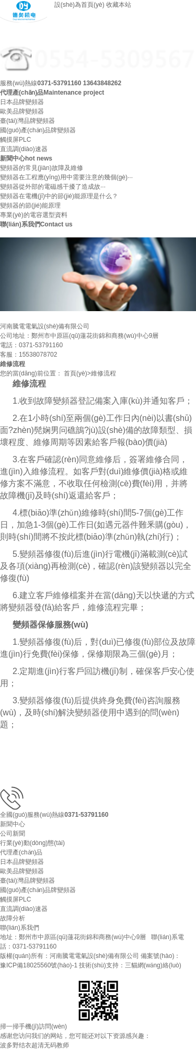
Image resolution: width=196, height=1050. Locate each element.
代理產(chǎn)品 (21, 852)
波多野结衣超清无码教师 (34, 1045)
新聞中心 (12, 824)
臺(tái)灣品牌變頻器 (27, 120)
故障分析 (12, 918)
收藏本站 (118, 4)
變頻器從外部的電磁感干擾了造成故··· (53, 186)
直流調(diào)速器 (24, 149)
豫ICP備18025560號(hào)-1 (38, 965)
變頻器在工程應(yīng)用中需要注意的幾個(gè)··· (66, 177)
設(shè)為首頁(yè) (79, 4)
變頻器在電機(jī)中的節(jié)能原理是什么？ (59, 196)
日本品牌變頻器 (22, 102)
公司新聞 (12, 833)
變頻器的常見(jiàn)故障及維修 (41, 168)
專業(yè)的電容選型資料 (33, 215)
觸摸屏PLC (15, 139)
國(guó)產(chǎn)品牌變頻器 (38, 130)
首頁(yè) (75, 373)
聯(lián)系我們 (19, 927)
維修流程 (103, 373)
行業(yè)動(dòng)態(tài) (32, 843)
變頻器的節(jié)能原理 (30, 205)
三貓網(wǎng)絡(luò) (153, 965)
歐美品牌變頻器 (22, 111)
